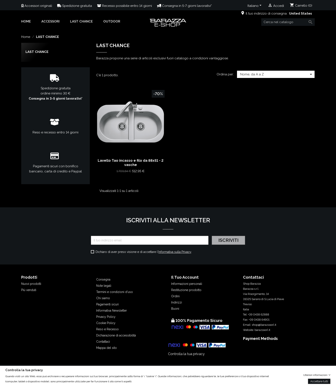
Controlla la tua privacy (186, 354)
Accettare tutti (319, 381)
